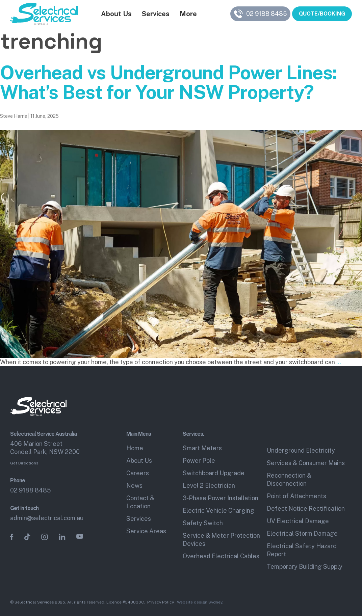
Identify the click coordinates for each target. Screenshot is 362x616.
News (134, 485)
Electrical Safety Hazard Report (302, 550)
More (185, 15)
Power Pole (199, 460)
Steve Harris (13, 116)
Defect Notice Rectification (306, 508)
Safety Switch (203, 523)
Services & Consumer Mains (306, 462)
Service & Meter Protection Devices (221, 539)
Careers (137, 473)
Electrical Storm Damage (302, 533)
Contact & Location (140, 502)
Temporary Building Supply (304, 566)
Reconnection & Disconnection (289, 479)
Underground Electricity (301, 450)
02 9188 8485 (30, 490)
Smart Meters (202, 448)
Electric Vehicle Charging (218, 510)
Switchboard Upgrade (213, 473)
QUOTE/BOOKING (322, 14)
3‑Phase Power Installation (220, 498)
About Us (113, 15)
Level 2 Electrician (209, 485)
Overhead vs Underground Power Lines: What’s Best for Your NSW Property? (168, 82)
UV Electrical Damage (298, 521)
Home (134, 448)
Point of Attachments (296, 496)
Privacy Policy (160, 602)
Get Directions (24, 463)
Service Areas (146, 531)
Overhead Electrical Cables (221, 556)
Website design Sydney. (200, 602)
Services (152, 15)
